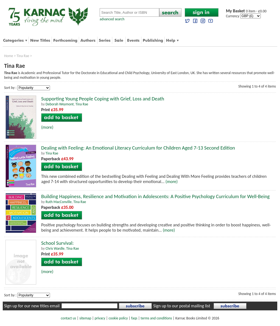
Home (8, 56)
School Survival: (57, 243)
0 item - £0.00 (246, 11)
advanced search (112, 19)
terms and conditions (156, 318)
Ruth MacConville (59, 201)
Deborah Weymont (60, 104)
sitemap (85, 318)
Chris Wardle (55, 248)
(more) (47, 127)
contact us (68, 318)
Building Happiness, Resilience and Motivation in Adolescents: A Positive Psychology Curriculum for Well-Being (155, 196)
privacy (100, 318)
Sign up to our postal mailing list (181, 305)
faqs (134, 318)
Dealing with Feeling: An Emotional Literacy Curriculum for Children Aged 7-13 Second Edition (138, 148)
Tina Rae (22, 56)
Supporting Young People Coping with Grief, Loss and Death (102, 98)
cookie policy (118, 318)
